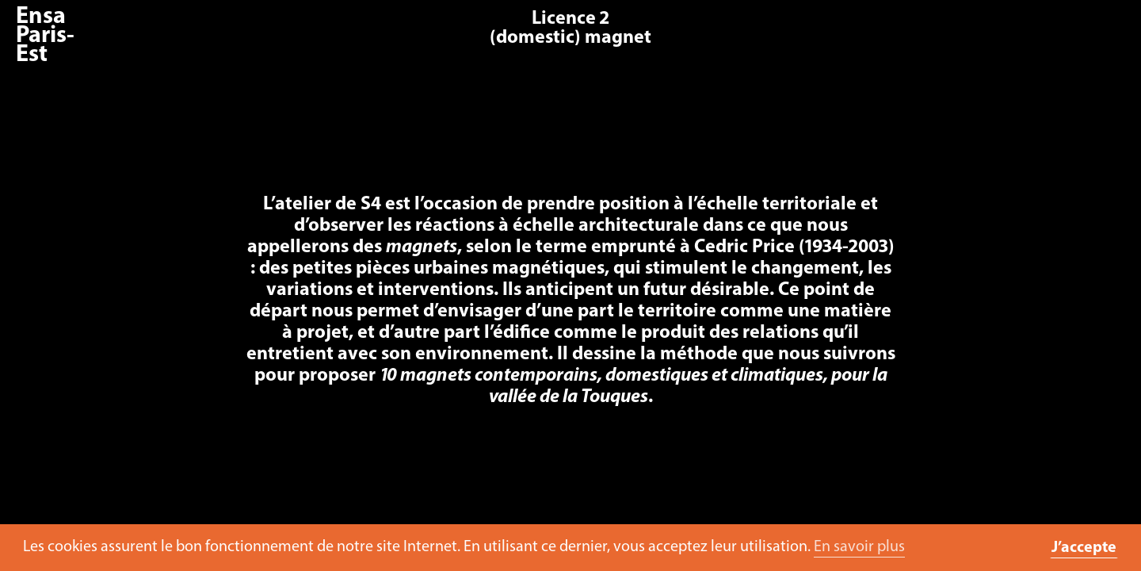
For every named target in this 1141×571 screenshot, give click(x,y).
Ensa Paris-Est (45, 36)
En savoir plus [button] (859, 547)
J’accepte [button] (1083, 548)
